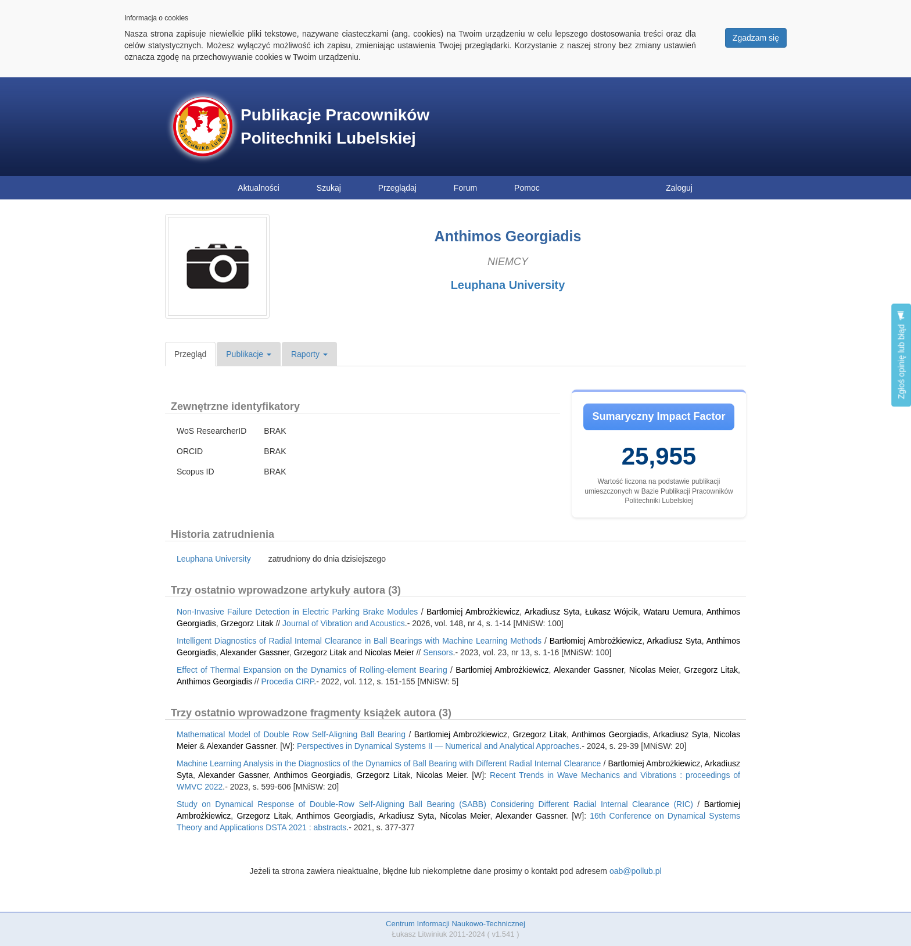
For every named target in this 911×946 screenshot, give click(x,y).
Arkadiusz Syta (552, 611)
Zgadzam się (756, 37)
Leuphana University (508, 285)
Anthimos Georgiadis (214, 681)
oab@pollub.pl (635, 871)
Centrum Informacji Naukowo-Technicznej (455, 923)
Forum (465, 187)
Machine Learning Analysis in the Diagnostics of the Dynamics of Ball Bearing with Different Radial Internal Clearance (389, 763)
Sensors (438, 652)
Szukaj (329, 187)
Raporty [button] (309, 354)
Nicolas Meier (389, 652)
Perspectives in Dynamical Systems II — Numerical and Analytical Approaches (438, 746)
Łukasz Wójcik (611, 611)
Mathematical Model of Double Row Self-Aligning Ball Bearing (291, 734)
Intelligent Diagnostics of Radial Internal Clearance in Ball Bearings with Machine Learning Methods (359, 640)
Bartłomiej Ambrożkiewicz (472, 611)
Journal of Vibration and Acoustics (343, 623)
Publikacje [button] (248, 354)
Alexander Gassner (254, 652)
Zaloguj (679, 187)
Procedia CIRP (287, 681)
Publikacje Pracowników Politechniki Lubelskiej (335, 126)
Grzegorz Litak (246, 623)
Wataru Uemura (672, 611)
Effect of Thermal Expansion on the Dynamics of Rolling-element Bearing (312, 669)
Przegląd (190, 354)
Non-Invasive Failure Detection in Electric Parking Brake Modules (297, 611)
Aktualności (258, 187)
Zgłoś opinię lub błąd (901, 355)
